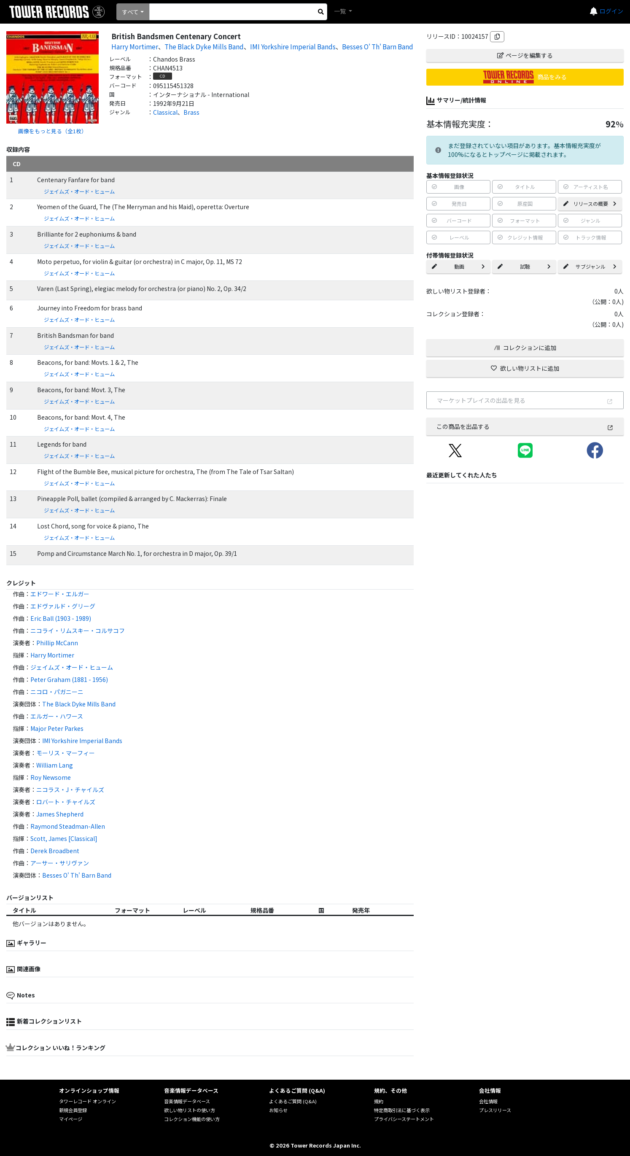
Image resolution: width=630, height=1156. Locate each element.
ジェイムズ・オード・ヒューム (79, 191)
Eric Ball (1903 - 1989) (60, 618)
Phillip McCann (57, 643)
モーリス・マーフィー (65, 753)
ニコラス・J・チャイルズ (70, 789)
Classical (165, 112)
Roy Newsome (50, 777)
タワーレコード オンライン (87, 1101)
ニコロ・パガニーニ (56, 691)
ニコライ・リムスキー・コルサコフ (77, 630)
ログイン (611, 11)
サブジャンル (590, 266)
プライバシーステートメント (404, 1119)
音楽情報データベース (187, 1101)
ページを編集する (525, 55)
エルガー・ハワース (56, 716)
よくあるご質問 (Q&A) (293, 1101)
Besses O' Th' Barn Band (377, 46)
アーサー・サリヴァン (59, 863)
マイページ (70, 1119)
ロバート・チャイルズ (65, 802)
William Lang (54, 765)
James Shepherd (59, 814)
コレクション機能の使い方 (192, 1119)
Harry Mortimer (134, 46)
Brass (191, 112)
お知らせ (278, 1110)
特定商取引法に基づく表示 (402, 1110)
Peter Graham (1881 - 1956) (69, 679)
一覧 (340, 11)
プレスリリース (495, 1110)
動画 (458, 266)
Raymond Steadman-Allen (67, 826)
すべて (130, 12)
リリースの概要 (590, 203)
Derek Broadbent (54, 850)
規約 (378, 1101)
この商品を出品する (525, 426)
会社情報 (488, 1101)
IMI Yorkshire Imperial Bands (293, 46)
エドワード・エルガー (59, 594)
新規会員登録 (73, 1110)
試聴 (524, 266)
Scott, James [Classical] (63, 838)
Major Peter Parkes (56, 728)
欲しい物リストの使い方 (189, 1110)
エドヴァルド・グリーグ (62, 606)
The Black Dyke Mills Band (204, 46)
